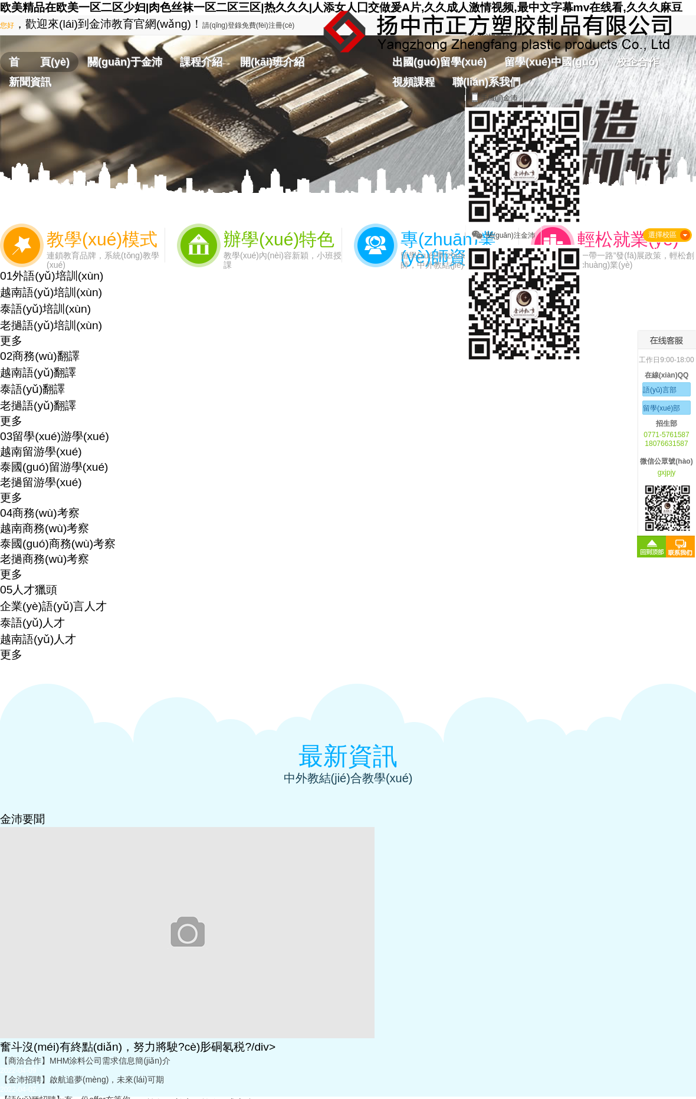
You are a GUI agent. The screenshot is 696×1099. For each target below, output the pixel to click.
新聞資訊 (30, 82)
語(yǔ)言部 (660, 390)
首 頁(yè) (39, 62)
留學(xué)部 (661, 408)
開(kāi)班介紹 (272, 62)
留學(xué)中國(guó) (551, 62)
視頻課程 (413, 82)
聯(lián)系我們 (486, 82)
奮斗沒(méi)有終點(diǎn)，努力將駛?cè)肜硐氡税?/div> (137, 1047)
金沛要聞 (22, 819)
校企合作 (637, 62)
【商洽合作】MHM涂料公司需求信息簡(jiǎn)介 (85, 1060)
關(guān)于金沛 (124, 62)
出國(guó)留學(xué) (439, 62)
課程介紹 (201, 62)
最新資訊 (348, 756)
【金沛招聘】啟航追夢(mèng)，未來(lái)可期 (82, 1079)
